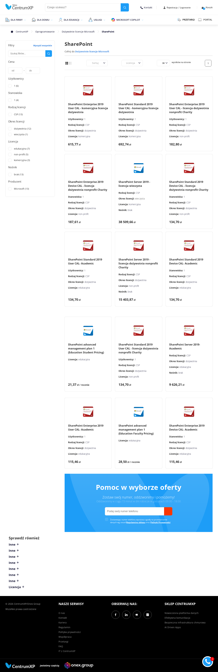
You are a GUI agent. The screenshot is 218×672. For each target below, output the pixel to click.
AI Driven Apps (173, 627)
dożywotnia (90, 130)
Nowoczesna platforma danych (182, 613)
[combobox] (125, 63)
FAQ (61, 646)
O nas (62, 613)
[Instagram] (148, 615)
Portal (205, 19)
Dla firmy (17, 19)
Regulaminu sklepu (135, 522)
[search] (125, 7)
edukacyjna (84, 287)
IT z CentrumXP (67, 651)
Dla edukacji (71, 19)
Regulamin (64, 627)
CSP (87, 124)
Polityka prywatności (70, 632)
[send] (168, 511)
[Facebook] (115, 615)
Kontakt (146, 7)
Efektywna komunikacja (177, 617)
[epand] (24, 19)
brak (130, 210)
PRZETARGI (186, 20)
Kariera (63, 622)
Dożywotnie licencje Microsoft (78, 31)
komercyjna (84, 136)
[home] (19, 6)
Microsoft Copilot (128, 19)
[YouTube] (137, 615)
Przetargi (63, 641)
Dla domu (43, 19)
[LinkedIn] (126, 615)
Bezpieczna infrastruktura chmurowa (185, 622)
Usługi (98, 19)
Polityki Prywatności (160, 522)
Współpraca (65, 636)
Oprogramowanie (45, 31)
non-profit (185, 136)
